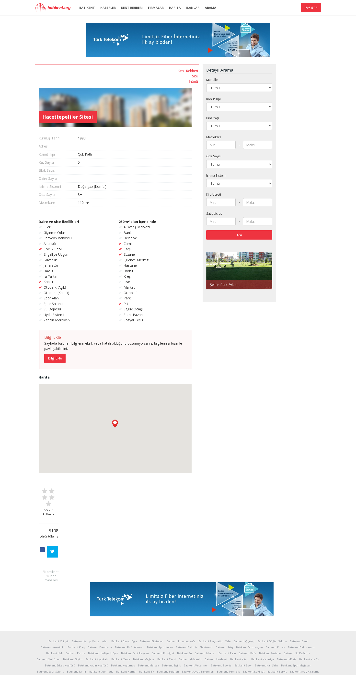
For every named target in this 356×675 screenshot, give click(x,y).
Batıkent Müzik (286, 605)
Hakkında (41, 667)
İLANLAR (192, 8)
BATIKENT (87, 8)
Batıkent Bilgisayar (152, 587)
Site (74, 76)
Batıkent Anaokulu (53, 593)
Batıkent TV (146, 618)
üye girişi (311, 7)
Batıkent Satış (224, 593)
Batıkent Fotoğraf (163, 599)
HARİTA (175, 8)
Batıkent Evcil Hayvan (135, 599)
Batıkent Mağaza (143, 605)
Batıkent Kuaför (309, 605)
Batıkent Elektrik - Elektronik (194, 593)
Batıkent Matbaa (148, 611)
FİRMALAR (156, 8)
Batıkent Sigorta (221, 611)
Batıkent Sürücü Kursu (129, 593)
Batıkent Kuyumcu (123, 611)
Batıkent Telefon (168, 618)
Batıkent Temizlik (228, 618)
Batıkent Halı (54, 599)
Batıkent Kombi (126, 618)
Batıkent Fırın (227, 599)
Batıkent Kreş (76, 593)
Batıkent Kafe (247, 599)
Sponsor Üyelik (156, 667)
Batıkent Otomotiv (101, 618)
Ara (288, 227)
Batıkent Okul (299, 587)
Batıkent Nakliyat (253, 618)
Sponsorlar (134, 667)
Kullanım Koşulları (83, 667)
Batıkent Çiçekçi (244, 587)
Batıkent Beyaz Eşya (124, 587)
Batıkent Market (205, 599)
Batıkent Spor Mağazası (296, 611)
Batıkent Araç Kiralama (304, 618)
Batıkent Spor (243, 611)
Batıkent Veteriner (196, 611)
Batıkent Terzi (166, 605)
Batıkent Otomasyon (249, 593)
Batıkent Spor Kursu (160, 593)
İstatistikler (59, 667)
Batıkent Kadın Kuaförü (93, 611)
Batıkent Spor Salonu (50, 618)
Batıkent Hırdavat (216, 605)
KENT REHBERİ (132, 8)
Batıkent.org (54, 7)
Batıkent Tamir (76, 618)
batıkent (71, 162)
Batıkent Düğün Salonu (272, 587)
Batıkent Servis (277, 618)
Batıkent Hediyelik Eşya (103, 599)
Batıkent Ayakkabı (96, 605)
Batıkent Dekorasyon (301, 593)
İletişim (176, 667)
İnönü (72, 81)
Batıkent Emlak (275, 593)
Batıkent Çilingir (58, 587)
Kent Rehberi (66, 70)
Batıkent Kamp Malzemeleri (90, 587)
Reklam (117, 667)
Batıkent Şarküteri (48, 605)
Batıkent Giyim (72, 605)
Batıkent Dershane (100, 593)
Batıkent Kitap (239, 605)
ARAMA (210, 8)
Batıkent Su (184, 599)
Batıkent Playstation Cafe (214, 587)
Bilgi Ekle (104, 334)
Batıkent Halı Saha (266, 611)
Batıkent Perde (75, 599)
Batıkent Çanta (120, 605)
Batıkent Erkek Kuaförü (60, 611)
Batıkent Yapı (178, 624)
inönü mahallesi (65, 166)
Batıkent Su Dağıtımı (297, 599)
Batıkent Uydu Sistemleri (198, 618)
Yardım (104, 667)
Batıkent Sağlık (171, 611)
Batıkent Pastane (270, 599)
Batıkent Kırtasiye (262, 605)
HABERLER (108, 8)
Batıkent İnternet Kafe (181, 587)
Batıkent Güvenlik (190, 605)
